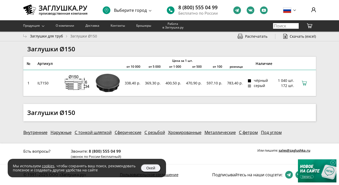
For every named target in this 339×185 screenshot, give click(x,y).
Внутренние (35, 132)
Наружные (61, 132)
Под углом (271, 132)
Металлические (220, 132)
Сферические (128, 132)
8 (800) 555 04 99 (198, 7)
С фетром (248, 132)
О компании (65, 25)
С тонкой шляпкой (93, 132)
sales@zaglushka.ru (294, 150)
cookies (48, 165)
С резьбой (154, 132)
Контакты (118, 25)
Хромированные (184, 132)
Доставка (92, 25)
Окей (150, 167)
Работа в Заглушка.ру (172, 26)
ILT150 (43, 83)
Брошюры (143, 25)
